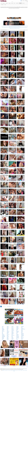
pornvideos (17, 334)
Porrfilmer (25, 27)
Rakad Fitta (21, 27)
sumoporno (3, 335)
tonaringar (22, 328)
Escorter (13, 27)
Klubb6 (15, 26)
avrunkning (8, 334)
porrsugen (17, 326)
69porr (7, 335)
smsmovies (13, 330)
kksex (12, 334)
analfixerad (22, 334)
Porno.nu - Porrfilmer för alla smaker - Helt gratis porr (14, 19)
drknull (7, 326)
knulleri (3, 330)
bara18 (22, 339)
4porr (7, 327)
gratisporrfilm (13, 335)
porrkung (3, 337)
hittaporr (22, 330)
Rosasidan (13, 26)
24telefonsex (22, 326)
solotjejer (8, 332)
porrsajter (13, 338)
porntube (17, 335)
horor (12, 327)
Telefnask (16, 370)
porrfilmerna (22, 337)
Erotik (16, 27)
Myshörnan (21, 370)
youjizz (7, 337)
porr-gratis (17, 328)
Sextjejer (11, 26)
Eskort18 (17, 26)
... (6, 306)
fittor (16, 330)
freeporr (8, 338)
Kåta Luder (3, 27)
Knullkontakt (15, 27)
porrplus (12, 337)
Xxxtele (19, 370)
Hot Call (18, 370)
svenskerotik (22, 335)
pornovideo (17, 336)
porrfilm (3, 327)
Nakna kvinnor (7, 27)
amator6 (17, 332)
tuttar (21, 327)
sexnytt (12, 326)
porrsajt (12, 339)
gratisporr (8, 328)
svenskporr (3, 334)
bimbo (21, 332)
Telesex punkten (6, 370)
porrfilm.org (3, 370)
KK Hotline (24, 370)
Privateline (9, 370)
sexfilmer (12, 332)
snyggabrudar (3, 336)
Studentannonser (10, 27)
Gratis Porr (18, 27)
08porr (12, 336)
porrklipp (3, 338)
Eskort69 (5, 27)
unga (7, 330)
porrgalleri (17, 327)
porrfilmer (13, 328)
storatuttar (22, 338)
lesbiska (8, 339)
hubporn (17, 339)
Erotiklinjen (26, 370)
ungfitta (3, 326)
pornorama (17, 337)
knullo (21, 336)
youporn (8, 336)
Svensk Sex (23, 27)
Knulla (26, 27)
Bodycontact (19, 26)
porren (2, 339)
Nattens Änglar (11, 370)
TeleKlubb (14, 370)
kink (16, 338)
